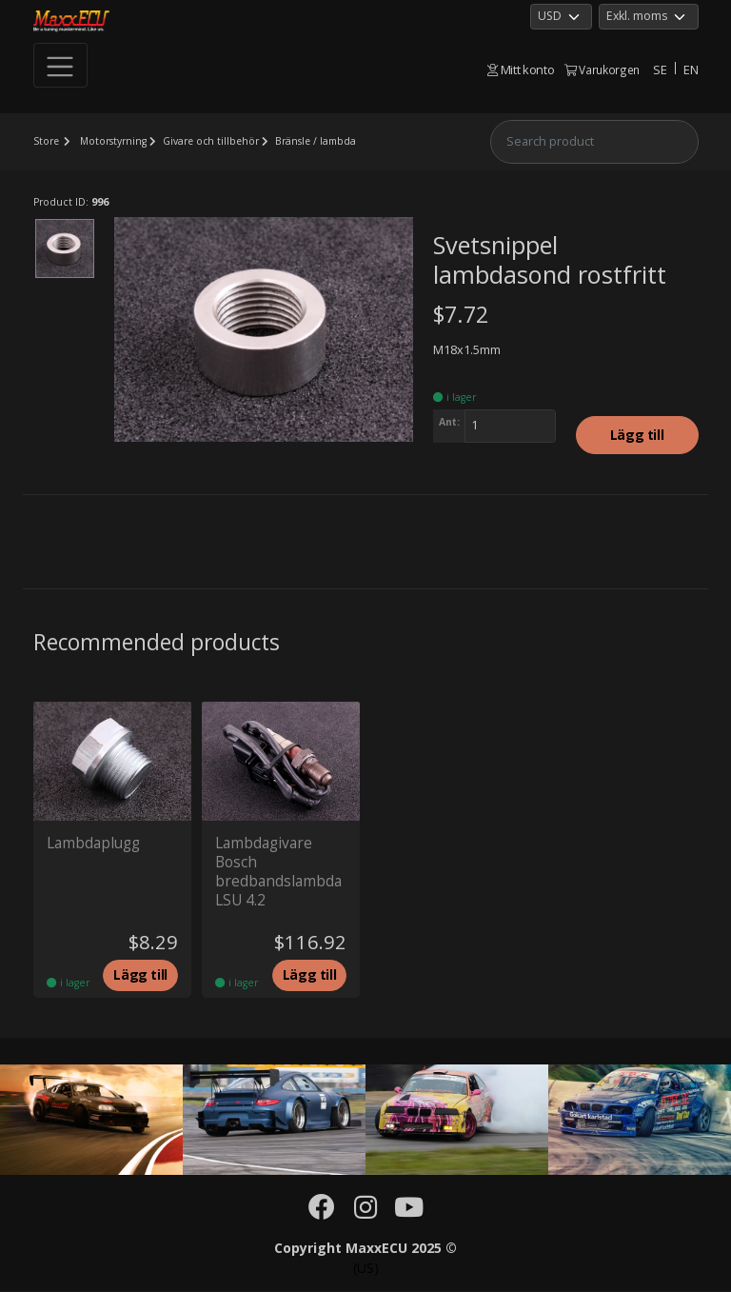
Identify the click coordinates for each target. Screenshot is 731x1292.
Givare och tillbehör (214, 141)
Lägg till (636, 436)
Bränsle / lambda (322, 141)
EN (690, 69)
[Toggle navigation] (61, 66)
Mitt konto (520, 69)
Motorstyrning (114, 141)
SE (659, 69)
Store (46, 141)
